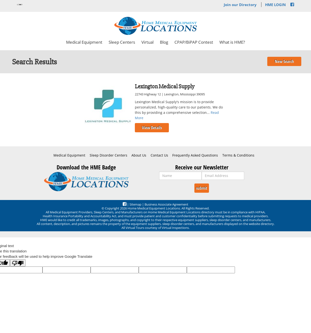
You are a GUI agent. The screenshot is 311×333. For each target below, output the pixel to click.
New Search (284, 61)
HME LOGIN (275, 4)
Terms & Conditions (238, 155)
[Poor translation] (18, 262)
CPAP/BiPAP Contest (193, 42)
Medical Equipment (84, 42)
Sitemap (135, 204)
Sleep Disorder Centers (108, 155)
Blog (164, 42)
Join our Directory (240, 4)
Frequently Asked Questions (195, 155)
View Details (152, 127)
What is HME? (232, 42)
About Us (138, 155)
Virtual (147, 42)
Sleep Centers (122, 42)
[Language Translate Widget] (19, 4)
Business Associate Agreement (166, 204)
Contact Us (159, 155)
